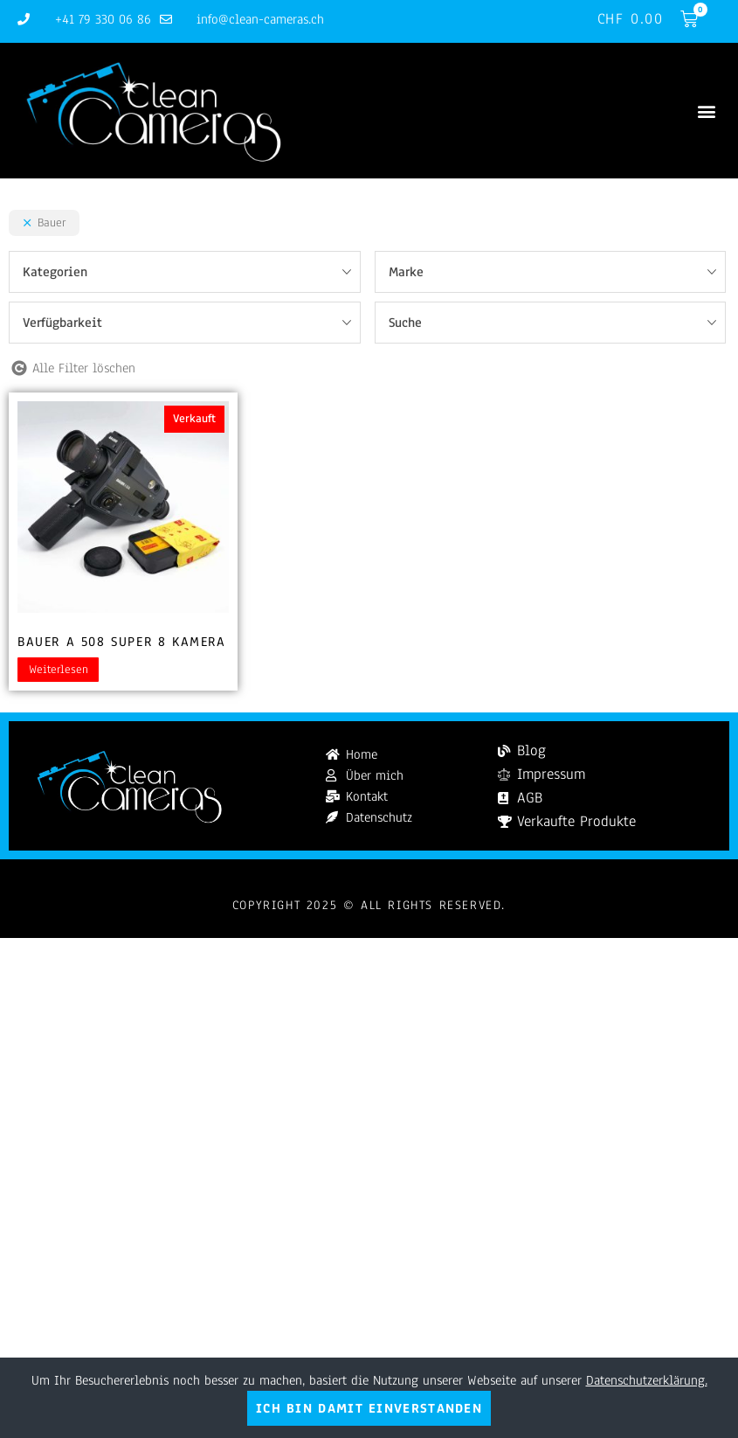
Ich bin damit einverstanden (369, 1408)
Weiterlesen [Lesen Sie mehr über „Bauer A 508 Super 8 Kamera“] (58, 669)
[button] (706, 110)
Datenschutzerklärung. (646, 1380)
